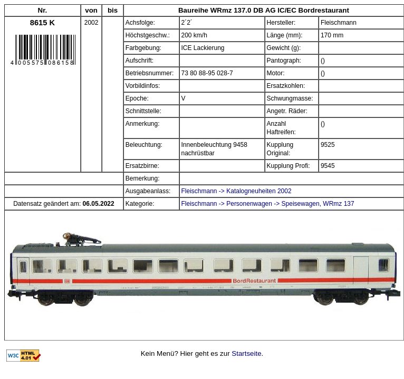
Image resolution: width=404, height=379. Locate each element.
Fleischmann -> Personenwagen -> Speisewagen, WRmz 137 (267, 203)
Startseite (246, 353)
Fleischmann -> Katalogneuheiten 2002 (236, 191)
